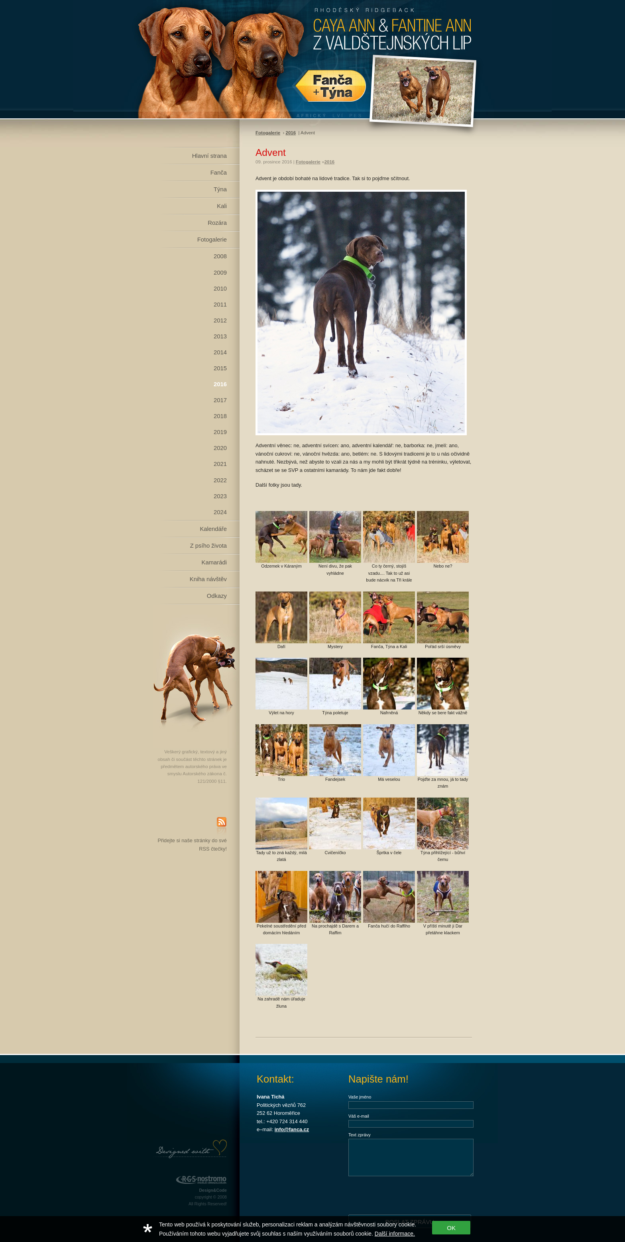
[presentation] (409, 1195)
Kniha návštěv (208, 579)
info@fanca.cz (292, 1129)
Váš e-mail (358, 1116)
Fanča (218, 172)
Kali (222, 206)
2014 (220, 352)
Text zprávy (359, 1134)
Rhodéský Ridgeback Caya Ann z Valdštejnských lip (312, 59)
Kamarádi (214, 562)
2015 (220, 368)
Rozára (217, 223)
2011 (220, 304)
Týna (220, 189)
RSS (221, 827)
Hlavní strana (209, 156)
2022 (220, 480)
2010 (220, 288)
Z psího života (208, 545)
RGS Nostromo (200, 1180)
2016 (220, 384)
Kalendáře (213, 529)
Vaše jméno (359, 1097)
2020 (220, 448)
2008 (220, 256)
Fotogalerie (212, 239)
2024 (220, 512)
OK (451, 1227)
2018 (220, 416)
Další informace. (395, 1233)
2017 (220, 400)
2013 (220, 336)
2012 (220, 320)
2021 (220, 464)
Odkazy (217, 596)
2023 (220, 496)
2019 (220, 432)
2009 (220, 272)
